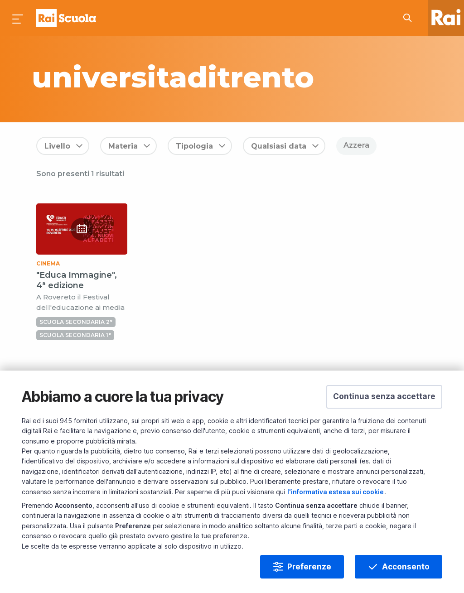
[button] (384, 397)
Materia (123, 146)
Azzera (356, 145)
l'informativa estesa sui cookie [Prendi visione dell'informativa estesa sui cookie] (335, 492)
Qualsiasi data (278, 146)
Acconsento (406, 566)
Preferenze (309, 566)
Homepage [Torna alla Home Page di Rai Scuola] (66, 18)
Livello (57, 146)
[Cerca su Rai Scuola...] (410, 18)
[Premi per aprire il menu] (18, 18)
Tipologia (194, 146)
